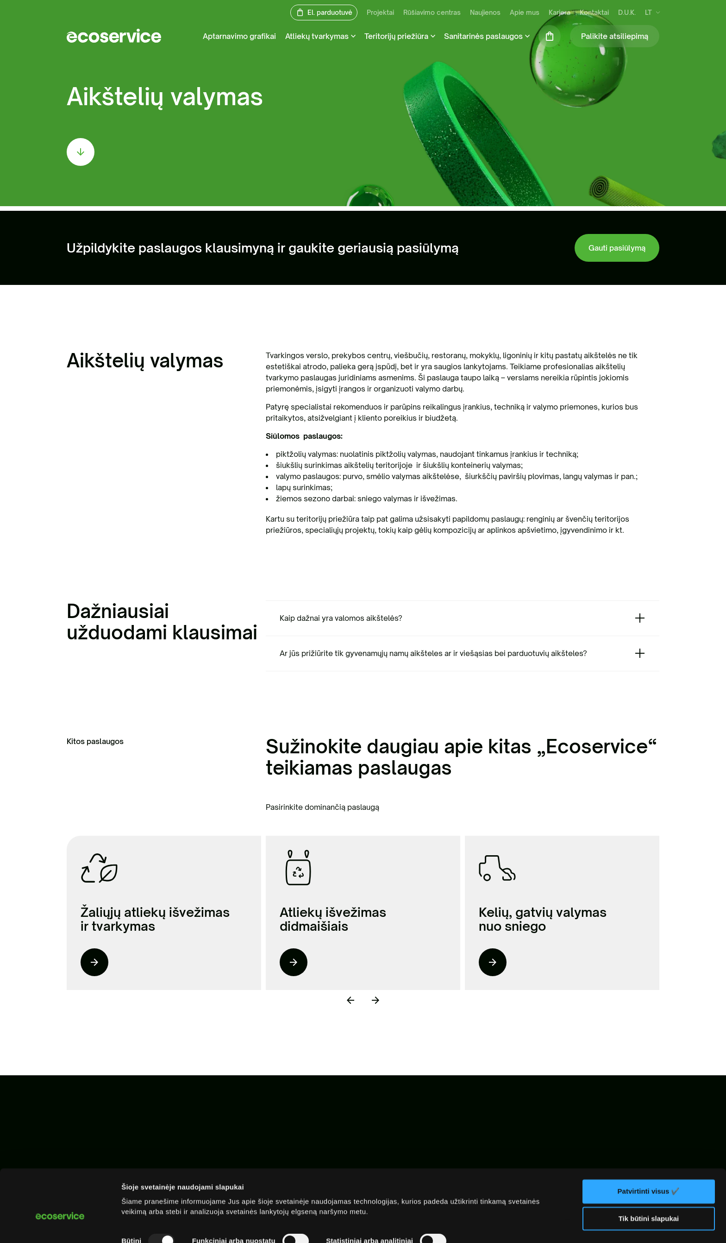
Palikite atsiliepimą (614, 36)
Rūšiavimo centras (432, 13)
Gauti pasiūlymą (616, 247)
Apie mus (524, 13)
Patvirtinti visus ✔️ (649, 1142)
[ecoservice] (114, 39)
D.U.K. (627, 13)
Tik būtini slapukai (649, 1170)
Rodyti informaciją (152, 1225)
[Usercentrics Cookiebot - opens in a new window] (59, 1225)
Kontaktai (594, 13)
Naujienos (485, 13)
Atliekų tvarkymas (317, 36)
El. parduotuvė (329, 13)
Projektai (380, 13)
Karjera (559, 13)
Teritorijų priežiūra (396, 36)
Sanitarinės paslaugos (483, 36)
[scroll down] (80, 152)
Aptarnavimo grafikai (239, 36)
